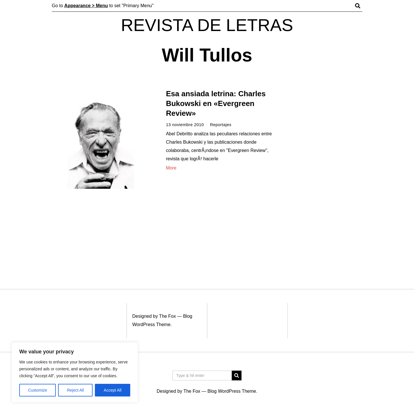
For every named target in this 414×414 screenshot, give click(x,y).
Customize (37, 390)
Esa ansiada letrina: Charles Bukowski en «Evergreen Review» (216, 103)
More (171, 167)
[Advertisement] (324, 177)
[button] (236, 375)
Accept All (112, 390)
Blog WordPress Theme (231, 391)
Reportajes (220, 124)
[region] (75, 372)
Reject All (75, 390)
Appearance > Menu (86, 5)
